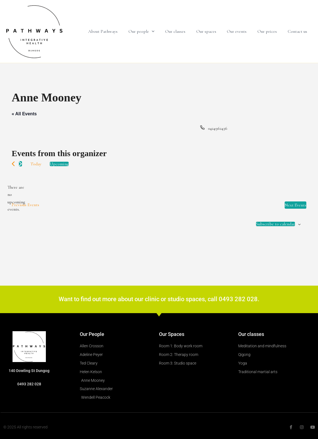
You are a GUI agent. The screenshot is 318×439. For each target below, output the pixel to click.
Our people (151, 31)
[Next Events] (20, 163)
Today (35, 164)
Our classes (183, 31)
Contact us (298, 31)
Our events (241, 31)
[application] (162, 31)
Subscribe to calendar (275, 224)
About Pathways (115, 31)
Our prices (270, 31)
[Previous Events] (13, 163)
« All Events (24, 113)
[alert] (16, 198)
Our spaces (213, 31)
